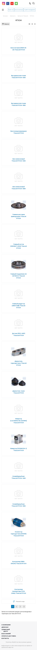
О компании (6, 624)
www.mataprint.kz (20, 645)
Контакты (5, 638)
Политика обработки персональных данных (18, 642)
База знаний (6, 633)
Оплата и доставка (8, 636)
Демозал (4, 627)
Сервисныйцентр (5, 630)
